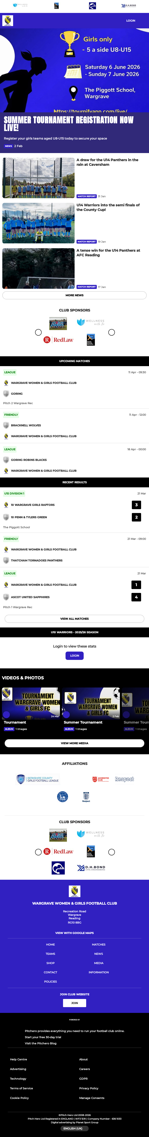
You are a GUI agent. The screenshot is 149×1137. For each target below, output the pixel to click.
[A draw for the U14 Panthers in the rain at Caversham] (38, 178)
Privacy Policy (88, 1088)
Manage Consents (91, 1098)
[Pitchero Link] (74, 1025)
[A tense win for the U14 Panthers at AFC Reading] (38, 268)
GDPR (83, 1078)
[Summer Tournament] (91, 703)
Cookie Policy (19, 1098)
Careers (84, 1069)
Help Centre (18, 1059)
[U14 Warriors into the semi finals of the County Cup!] (38, 223)
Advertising (18, 1069)
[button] (143, 146)
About (83, 1059)
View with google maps (74, 933)
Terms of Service (21, 1088)
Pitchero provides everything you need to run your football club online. (74, 1031)
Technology (18, 1078)
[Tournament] (31, 703)
